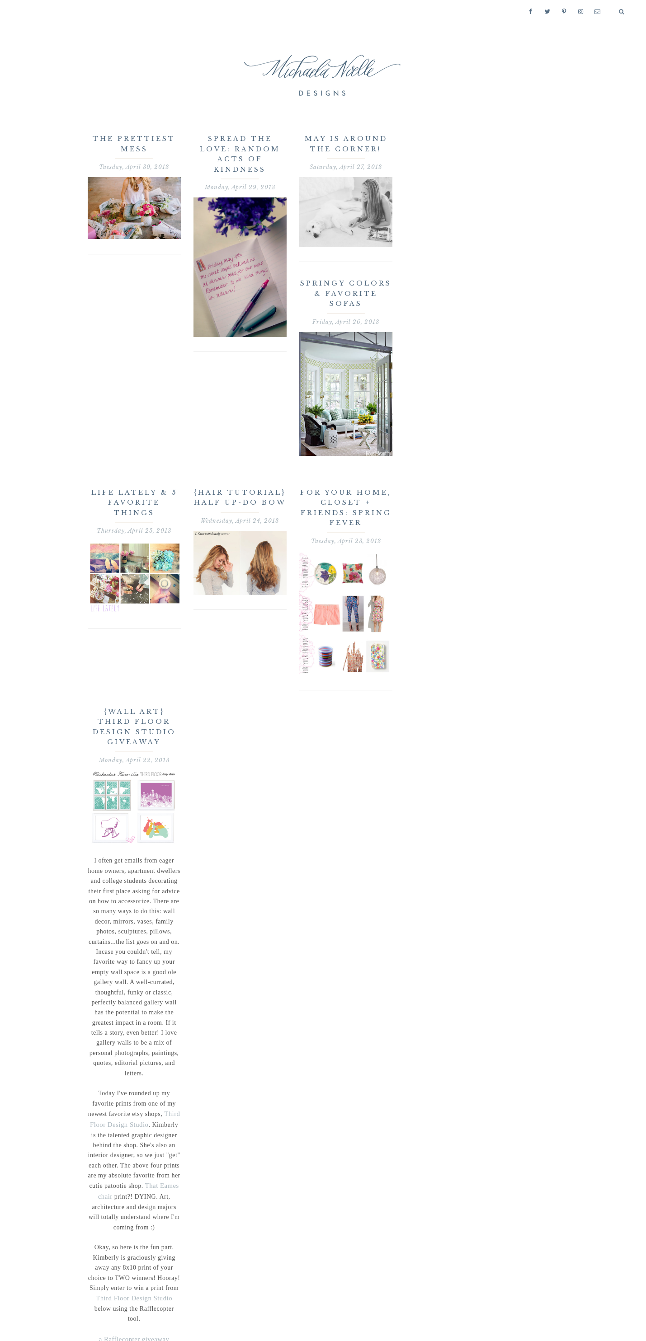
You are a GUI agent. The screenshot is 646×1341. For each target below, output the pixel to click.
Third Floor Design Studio (125, 1295)
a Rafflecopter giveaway (134, 1325)
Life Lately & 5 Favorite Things (134, 502)
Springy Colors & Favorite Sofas (345, 293)
